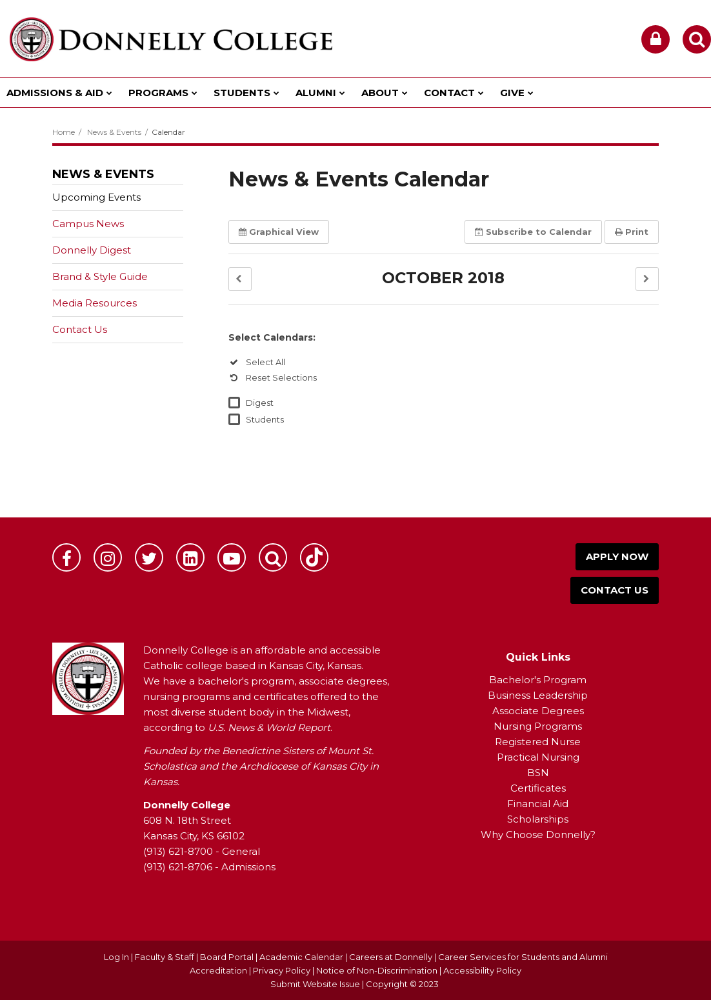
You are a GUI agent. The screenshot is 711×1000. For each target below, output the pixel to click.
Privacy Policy (281, 970)
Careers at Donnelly (390, 957)
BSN (538, 772)
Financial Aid (537, 803)
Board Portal (226, 957)
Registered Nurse (538, 741)
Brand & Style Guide (100, 276)
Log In (116, 957)
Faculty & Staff (164, 957)
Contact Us (79, 329)
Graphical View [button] (279, 231)
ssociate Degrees (541, 711)
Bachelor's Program (537, 680)
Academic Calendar (301, 957)
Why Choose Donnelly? (538, 834)
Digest (260, 402)
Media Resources (94, 303)
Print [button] (631, 231)
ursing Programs (542, 726)
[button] (240, 279)
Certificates (538, 788)
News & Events (114, 132)
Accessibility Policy (482, 970)
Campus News (88, 223)
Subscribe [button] (533, 231)
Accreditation (219, 970)
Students (265, 419)
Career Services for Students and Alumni (523, 957)
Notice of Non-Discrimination (377, 970)
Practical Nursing (538, 757)
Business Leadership (538, 695)
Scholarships (537, 819)
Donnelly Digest (112, 252)
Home (63, 132)
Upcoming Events (96, 197)
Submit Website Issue (315, 984)
